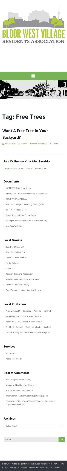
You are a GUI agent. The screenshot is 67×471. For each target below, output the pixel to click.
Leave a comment (39, 144)
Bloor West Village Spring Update (34, 396)
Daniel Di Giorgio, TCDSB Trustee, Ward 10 (23, 316)
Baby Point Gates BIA (15, 247)
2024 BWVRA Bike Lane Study (18, 188)
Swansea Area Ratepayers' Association (22, 279)
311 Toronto (11, 353)
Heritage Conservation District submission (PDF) (26, 220)
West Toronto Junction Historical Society (23, 290)
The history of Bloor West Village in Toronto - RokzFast (29, 401)
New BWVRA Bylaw (14, 226)
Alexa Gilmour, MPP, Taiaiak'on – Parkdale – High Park (28, 311)
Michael (22, 144)
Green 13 (9, 268)
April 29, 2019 (9, 144)
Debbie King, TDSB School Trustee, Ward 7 (24, 322)
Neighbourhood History (21, 380)
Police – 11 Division (14, 359)
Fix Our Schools (12, 263)
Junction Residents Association (19, 274)
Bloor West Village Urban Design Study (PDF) (25, 204)
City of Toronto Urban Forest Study (21, 215)
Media (55, 144)
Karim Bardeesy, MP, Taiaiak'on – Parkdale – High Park (29, 332)
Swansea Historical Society (17, 285)
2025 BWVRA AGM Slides (16, 199)
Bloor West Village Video (16, 210)
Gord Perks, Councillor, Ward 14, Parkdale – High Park (28, 327)
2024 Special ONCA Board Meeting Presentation (26, 194)
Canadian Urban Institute (16, 258)
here (10, 168)
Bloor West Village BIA (15, 252)
